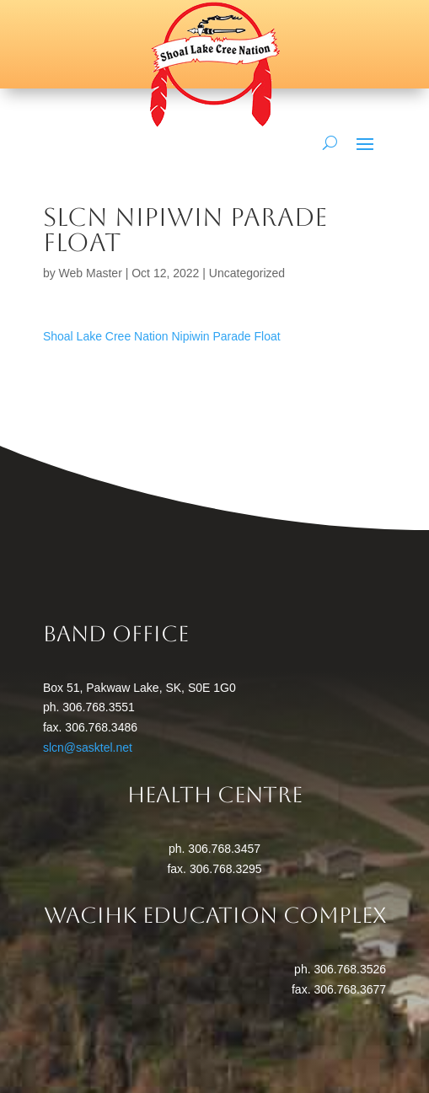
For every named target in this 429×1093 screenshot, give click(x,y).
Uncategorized (247, 273)
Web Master (90, 273)
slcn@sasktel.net (87, 747)
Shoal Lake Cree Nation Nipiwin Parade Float (162, 336)
